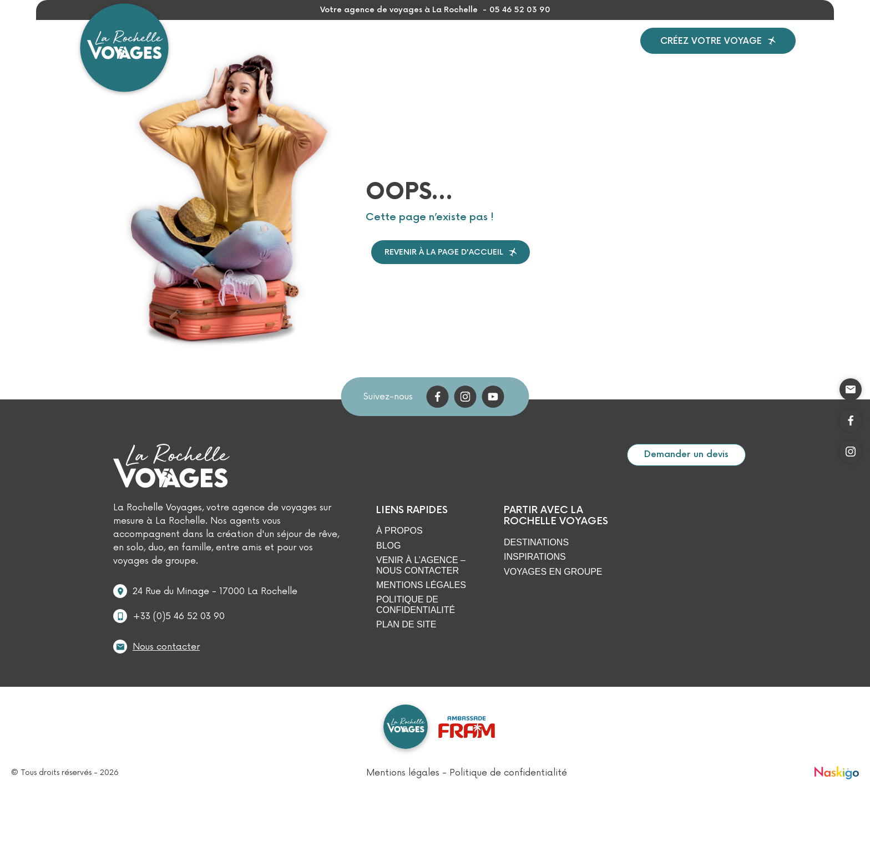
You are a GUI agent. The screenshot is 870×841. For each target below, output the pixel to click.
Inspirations (375, 53)
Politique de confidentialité (415, 630)
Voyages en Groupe (553, 597)
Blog (558, 53)
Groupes (446, 53)
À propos (507, 53)
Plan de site (406, 650)
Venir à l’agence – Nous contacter (421, 590)
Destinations (285, 53)
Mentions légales (421, 610)
